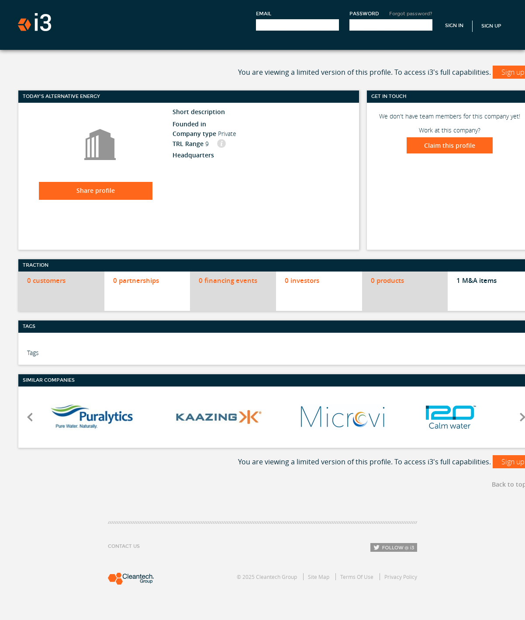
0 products (387, 280)
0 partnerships (136, 280)
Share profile (95, 190)
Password (364, 13)
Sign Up (491, 26)
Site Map (318, 576)
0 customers (46, 280)
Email (263, 13)
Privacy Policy (400, 576)
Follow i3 (393, 547)
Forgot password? (410, 13)
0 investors (302, 280)
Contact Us (124, 546)
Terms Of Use (356, 576)
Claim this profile (449, 145)
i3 (34, 22)
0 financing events (228, 280)
